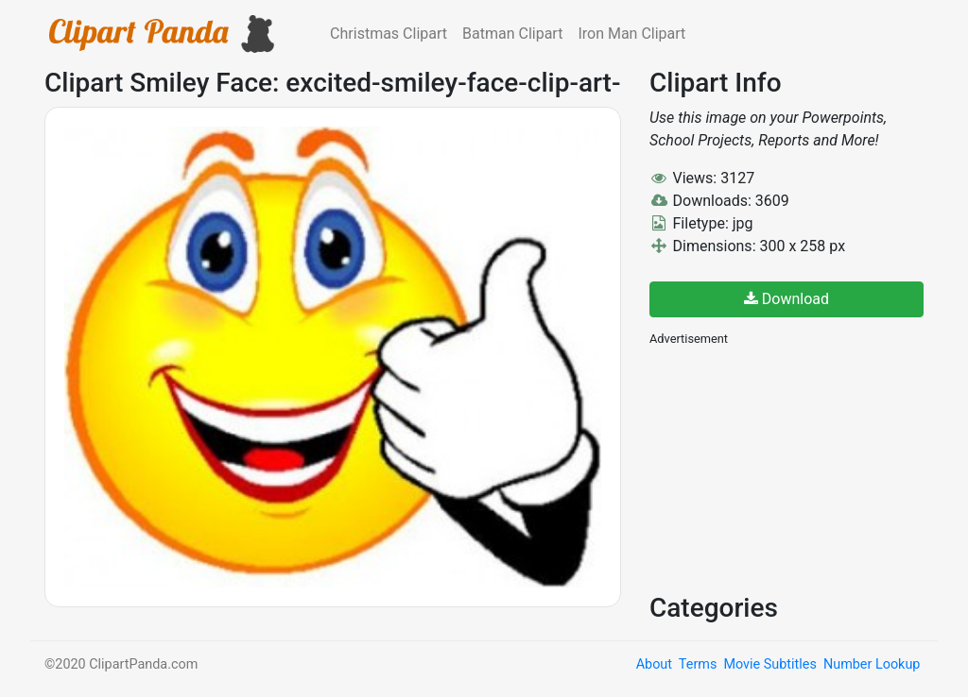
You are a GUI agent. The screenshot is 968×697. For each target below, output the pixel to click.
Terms (698, 664)
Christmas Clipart (388, 33)
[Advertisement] (791, 467)
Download (786, 299)
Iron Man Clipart (631, 33)
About (654, 664)
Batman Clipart (512, 33)
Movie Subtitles (769, 664)
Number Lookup (871, 664)
